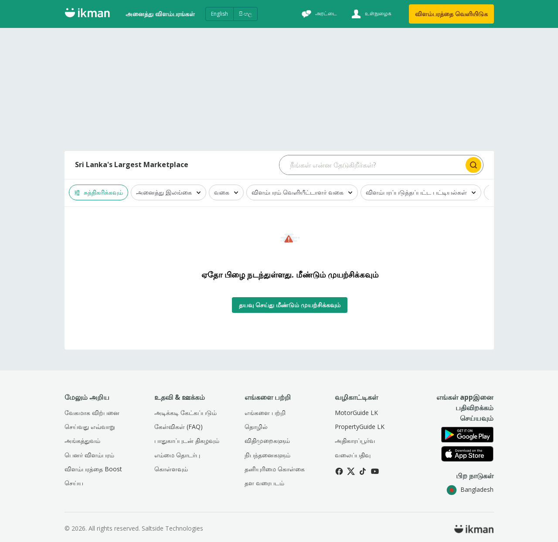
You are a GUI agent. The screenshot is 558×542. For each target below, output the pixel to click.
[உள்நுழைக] (370, 14)
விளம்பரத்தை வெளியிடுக (451, 14)
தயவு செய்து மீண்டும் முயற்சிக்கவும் (289, 305)
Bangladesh (469, 489)
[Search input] (371, 165)
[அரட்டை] (318, 14)
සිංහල (245, 13)
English (219, 13)
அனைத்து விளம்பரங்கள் (160, 14)
